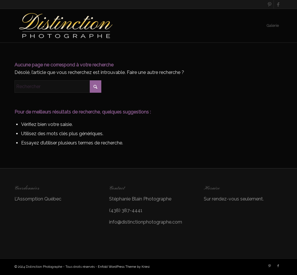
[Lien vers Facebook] (278, 4)
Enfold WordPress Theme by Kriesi (124, 267)
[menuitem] (273, 25)
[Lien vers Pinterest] (269, 4)
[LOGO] (66, 25)
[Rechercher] (57, 86)
